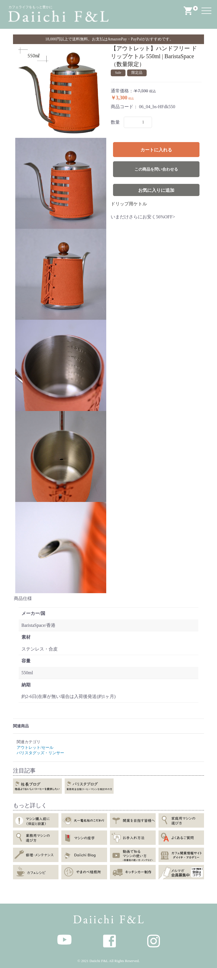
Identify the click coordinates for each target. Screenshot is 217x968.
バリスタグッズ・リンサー (40, 753)
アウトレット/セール (35, 747)
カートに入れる (156, 149)
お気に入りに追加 (156, 190)
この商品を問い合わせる (156, 169)
